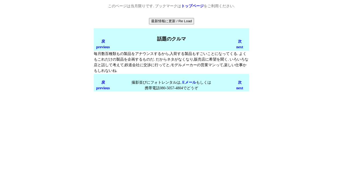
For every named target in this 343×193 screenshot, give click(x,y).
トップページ (192, 6)
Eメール (189, 82)
